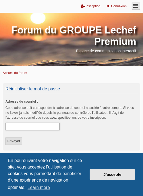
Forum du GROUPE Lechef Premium (73, 35)
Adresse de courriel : (21, 101)
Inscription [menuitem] (91, 6)
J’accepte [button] (112, 174)
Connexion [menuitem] (116, 6)
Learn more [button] (39, 187)
